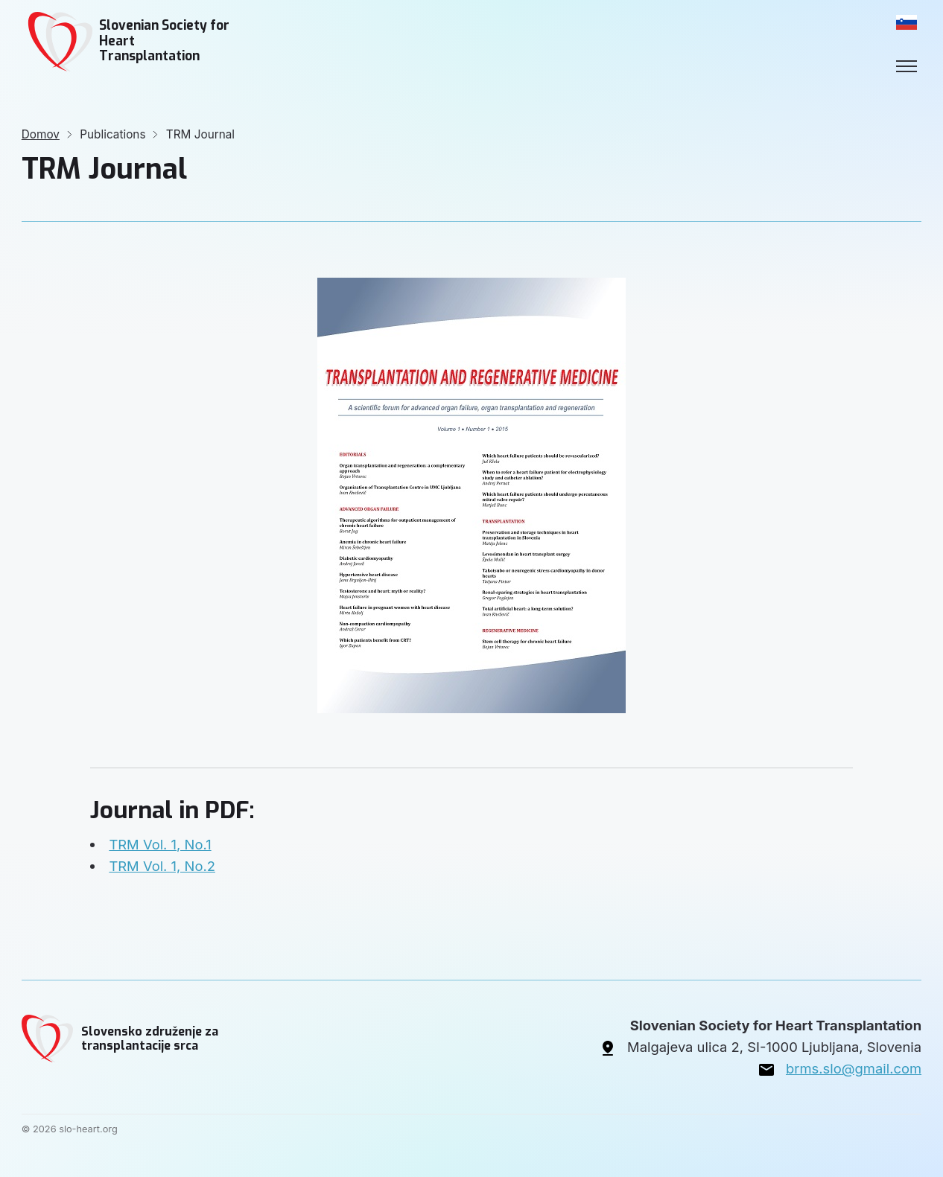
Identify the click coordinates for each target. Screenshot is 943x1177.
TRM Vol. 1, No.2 (162, 866)
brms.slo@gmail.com (853, 1068)
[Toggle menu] (906, 66)
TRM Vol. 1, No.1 (160, 844)
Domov (41, 134)
